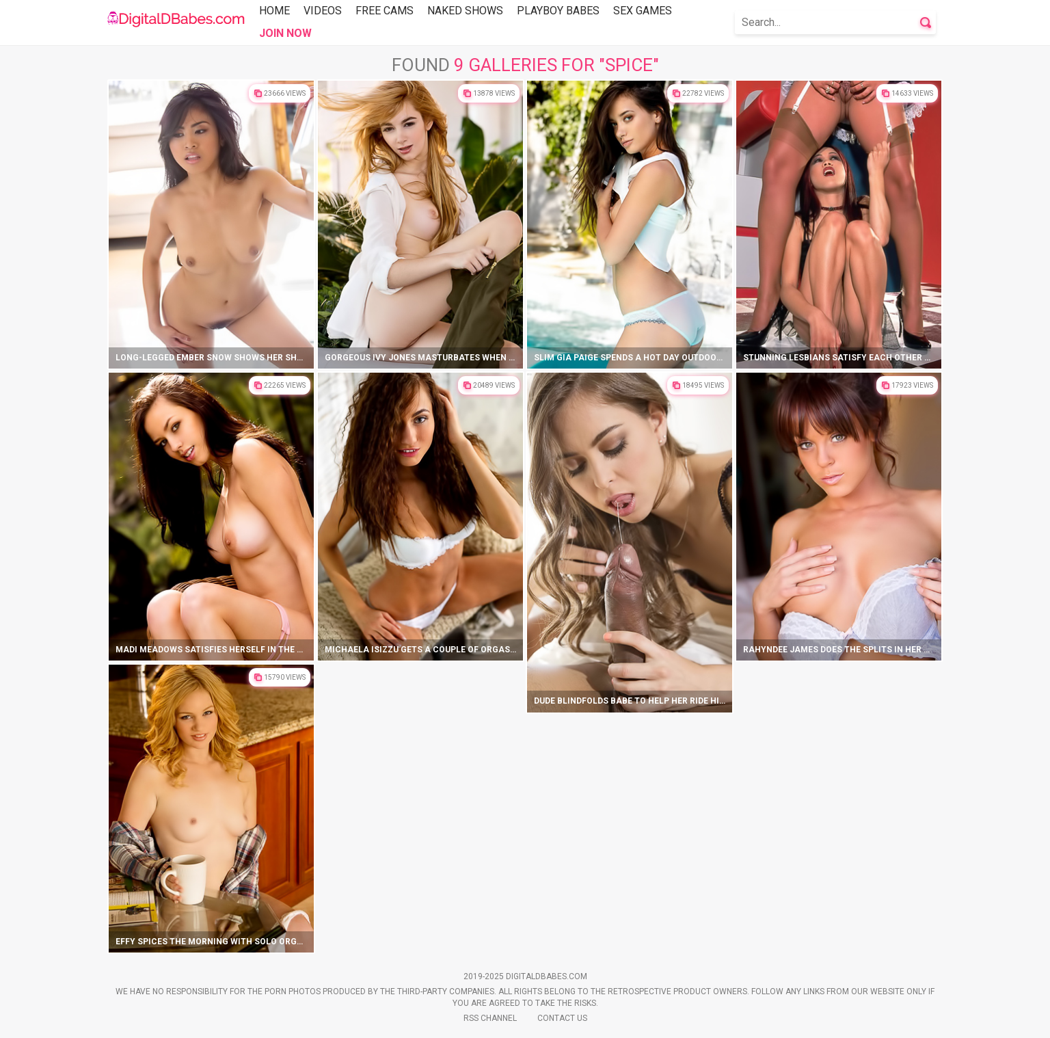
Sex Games (642, 10)
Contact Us (562, 1018)
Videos (323, 10)
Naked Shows (465, 10)
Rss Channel (490, 1018)
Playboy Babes (558, 10)
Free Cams (384, 10)
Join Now (285, 33)
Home (274, 10)
